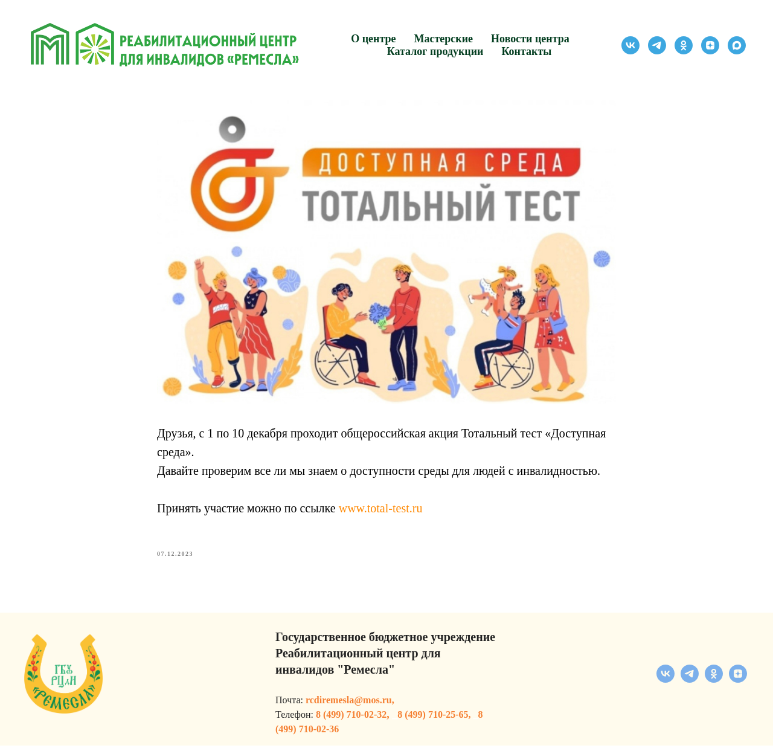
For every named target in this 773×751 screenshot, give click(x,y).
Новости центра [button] (530, 39)
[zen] (710, 45)
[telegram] (657, 45)
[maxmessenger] (737, 45)
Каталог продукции (435, 51)
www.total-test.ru (381, 511)
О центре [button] (373, 39)
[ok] (684, 45)
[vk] (630, 45)
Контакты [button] (526, 51)
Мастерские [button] (443, 39)
